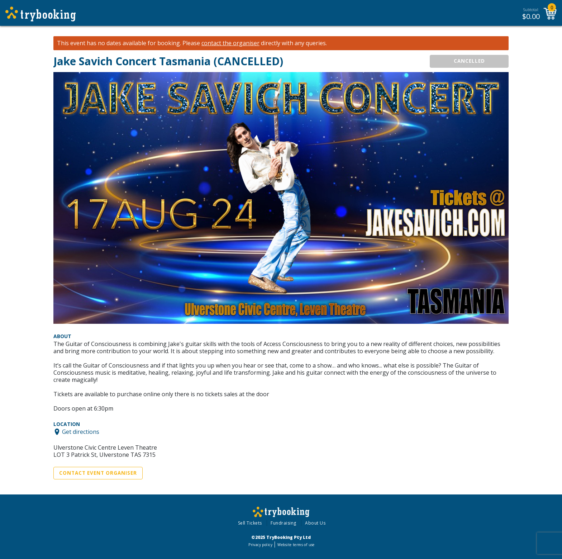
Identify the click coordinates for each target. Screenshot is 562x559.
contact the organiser (230, 43)
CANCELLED (469, 61)
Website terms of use (295, 544)
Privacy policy (260, 544)
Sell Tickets (250, 523)
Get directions (80, 432)
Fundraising (283, 523)
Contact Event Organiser (98, 473)
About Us (315, 523)
